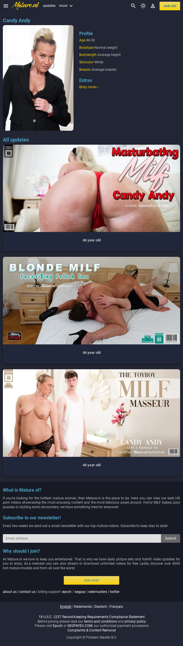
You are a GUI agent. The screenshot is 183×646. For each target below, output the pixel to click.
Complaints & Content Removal (91, 630)
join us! (170, 6)
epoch (66, 592)
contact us (27, 592)
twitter (115, 592)
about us (10, 592)
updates (49, 6)
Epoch (58, 626)
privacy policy (135, 621)
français (116, 607)
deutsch (100, 607)
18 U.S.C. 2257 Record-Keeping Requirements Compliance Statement (92, 617)
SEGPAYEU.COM (79, 626)
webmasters (97, 592)
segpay (80, 592)
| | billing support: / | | (61, 592)
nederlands (83, 607)
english (65, 607)
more (66, 6)
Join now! (91, 580)
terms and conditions (100, 621)
